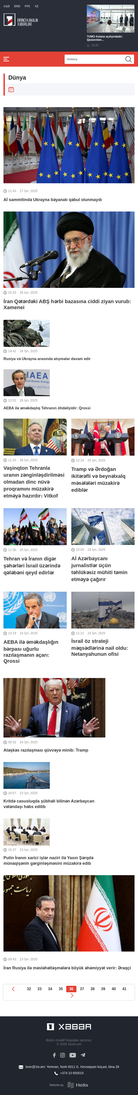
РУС (27, 6)
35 (61, 989)
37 (82, 989)
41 (124, 989)
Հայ (6, 6)
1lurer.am (74, 1044)
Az (36, 6)
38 (93, 989)
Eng (17, 6)
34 (50, 989)
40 (114, 989)
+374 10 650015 (72, 1073)
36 (71, 989)
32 (29, 989)
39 (103, 989)
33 (40, 989)
